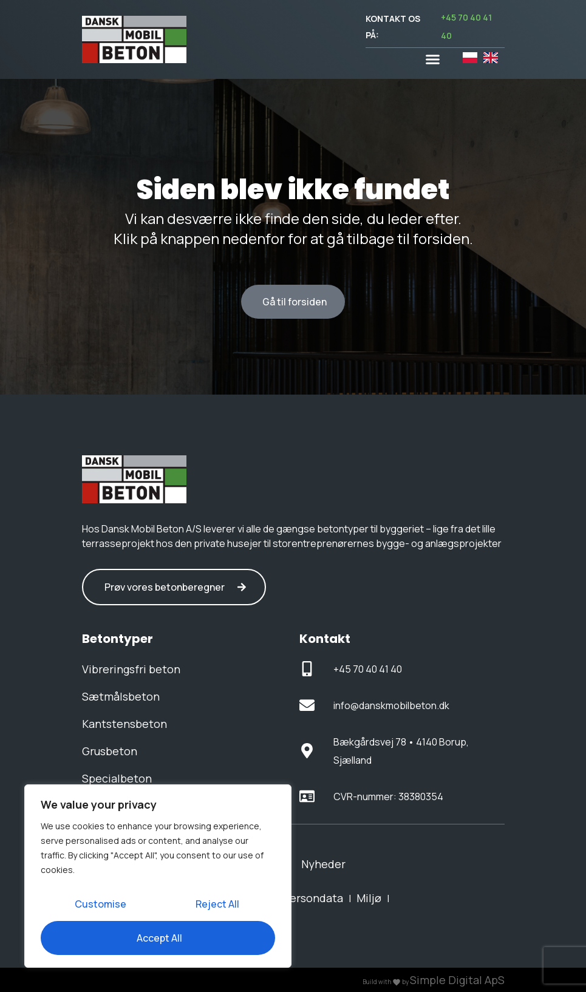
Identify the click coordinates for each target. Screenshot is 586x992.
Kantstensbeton (124, 723)
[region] (157, 876)
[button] (433, 59)
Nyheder (323, 864)
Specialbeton (117, 778)
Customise (100, 904)
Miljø (368, 898)
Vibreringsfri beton (131, 669)
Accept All (159, 938)
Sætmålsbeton (121, 696)
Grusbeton (109, 751)
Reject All (217, 904)
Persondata (312, 898)
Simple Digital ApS (457, 980)
